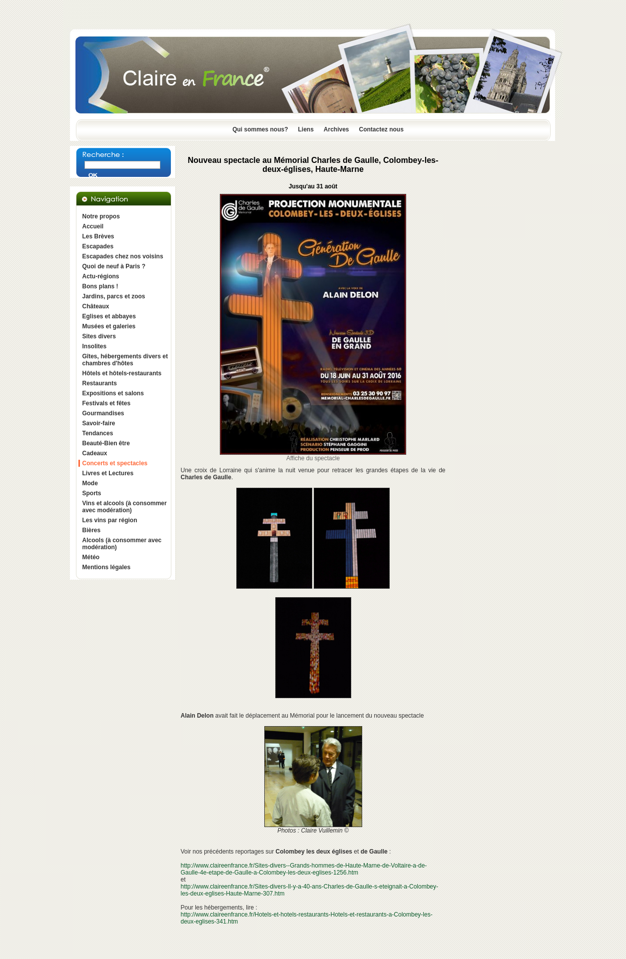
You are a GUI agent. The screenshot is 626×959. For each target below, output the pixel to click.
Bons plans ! (100, 286)
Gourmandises (103, 413)
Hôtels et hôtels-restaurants (122, 373)
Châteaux (95, 306)
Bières (91, 530)
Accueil (93, 226)
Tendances (97, 433)
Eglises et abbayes (109, 316)
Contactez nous (381, 129)
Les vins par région (109, 520)
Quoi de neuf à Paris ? (114, 266)
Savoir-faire (98, 423)
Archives (336, 129)
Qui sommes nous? (260, 129)
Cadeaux (94, 453)
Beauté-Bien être (106, 443)
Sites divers (99, 336)
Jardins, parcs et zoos (113, 296)
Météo (91, 557)
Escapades (98, 246)
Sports (91, 493)
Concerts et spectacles (115, 463)
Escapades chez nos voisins (122, 256)
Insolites (94, 346)
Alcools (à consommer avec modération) (122, 544)
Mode (90, 483)
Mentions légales (106, 567)
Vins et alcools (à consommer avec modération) (124, 507)
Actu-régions (100, 276)
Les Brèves (98, 236)
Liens (305, 129)
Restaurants (99, 383)
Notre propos (101, 216)
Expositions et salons (113, 393)
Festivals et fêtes (106, 403)
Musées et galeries (109, 326)
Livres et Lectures (108, 473)
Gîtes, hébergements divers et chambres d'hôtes (125, 360)
